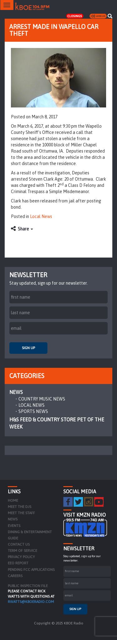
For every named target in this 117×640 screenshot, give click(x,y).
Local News (41, 216)
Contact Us (19, 544)
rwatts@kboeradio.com (31, 602)
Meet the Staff (21, 513)
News (16, 392)
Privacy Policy (21, 557)
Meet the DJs (19, 507)
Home (13, 500)
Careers (15, 576)
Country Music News (41, 398)
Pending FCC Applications (31, 569)
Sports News (33, 411)
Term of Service (22, 550)
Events (14, 526)
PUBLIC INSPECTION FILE (28, 586)
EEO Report (18, 563)
